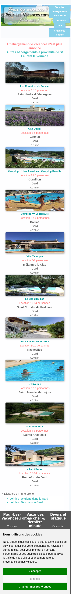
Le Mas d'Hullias (34, 298)
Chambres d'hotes (59, 32)
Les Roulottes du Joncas (34, 86)
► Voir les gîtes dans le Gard (24, 502)
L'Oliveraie (34, 384)
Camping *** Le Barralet (34, 213)
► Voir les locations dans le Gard (27, 498)
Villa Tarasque (35, 256)
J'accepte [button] (35, 571)
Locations (61, 20)
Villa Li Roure (35, 469)
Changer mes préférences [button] (35, 586)
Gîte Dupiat (34, 128)
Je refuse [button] (35, 578)
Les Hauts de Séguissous (35, 341)
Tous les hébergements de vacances (59, 11)
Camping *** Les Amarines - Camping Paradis (34, 171)
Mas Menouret (34, 426)
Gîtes (59, 25)
